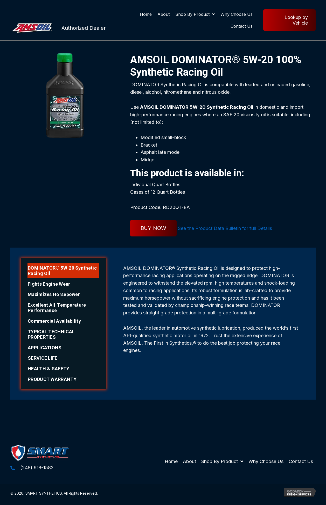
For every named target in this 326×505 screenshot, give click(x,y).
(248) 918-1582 (37, 467)
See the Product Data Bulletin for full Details (225, 228)
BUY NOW (153, 228)
